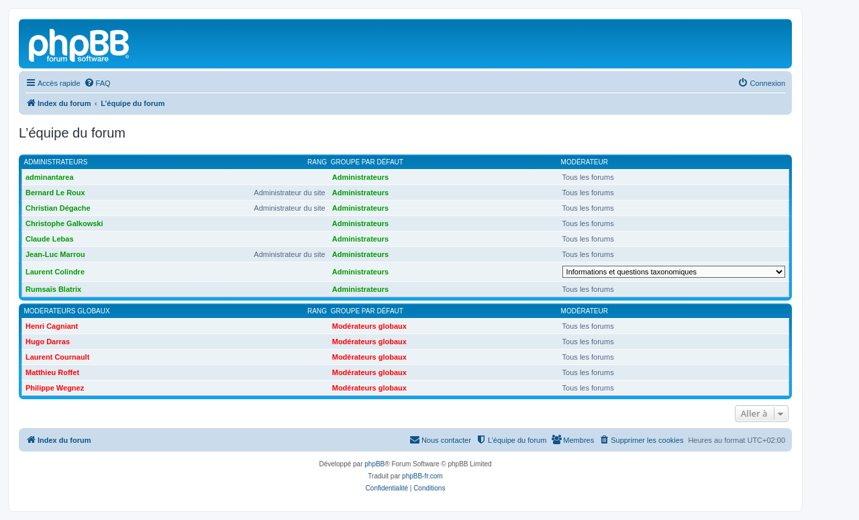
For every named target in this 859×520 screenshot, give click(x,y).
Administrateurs (56, 162)
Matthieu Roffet (52, 372)
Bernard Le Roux (55, 193)
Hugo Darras (48, 341)
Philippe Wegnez (55, 388)
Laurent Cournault (57, 357)
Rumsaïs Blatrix (53, 289)
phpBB (374, 464)
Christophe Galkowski (64, 223)
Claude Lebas (50, 239)
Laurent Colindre (55, 272)
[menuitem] (97, 83)
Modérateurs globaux (67, 311)
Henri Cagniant (52, 326)
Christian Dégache (58, 208)
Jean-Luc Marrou (55, 254)
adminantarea (50, 177)
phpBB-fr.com (422, 476)
